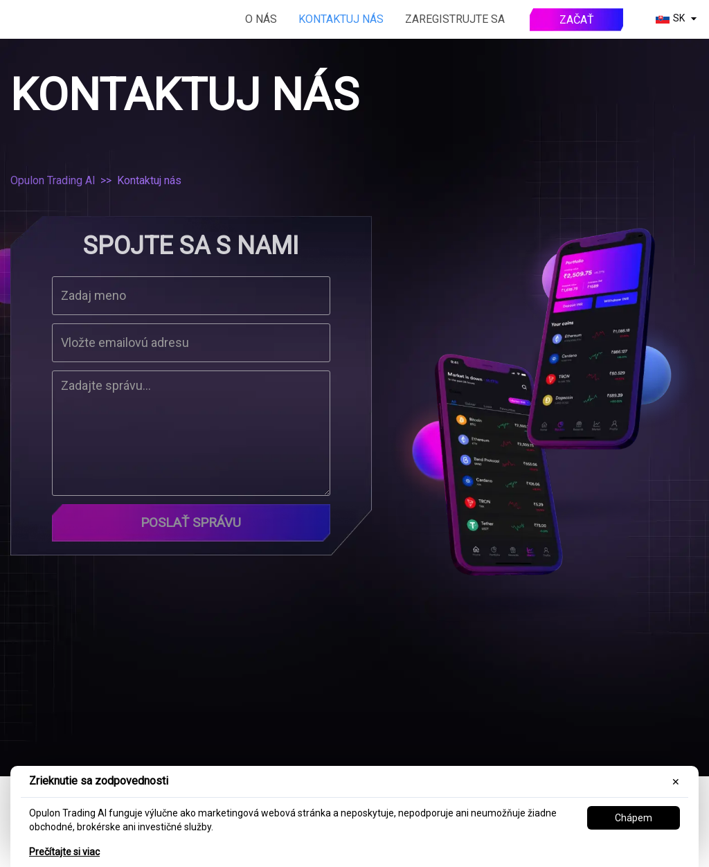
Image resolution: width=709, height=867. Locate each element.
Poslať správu (191, 523)
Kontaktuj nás (341, 19)
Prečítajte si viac (64, 851)
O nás (261, 19)
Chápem (633, 817)
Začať (576, 19)
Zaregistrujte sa (455, 19)
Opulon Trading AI (53, 180)
